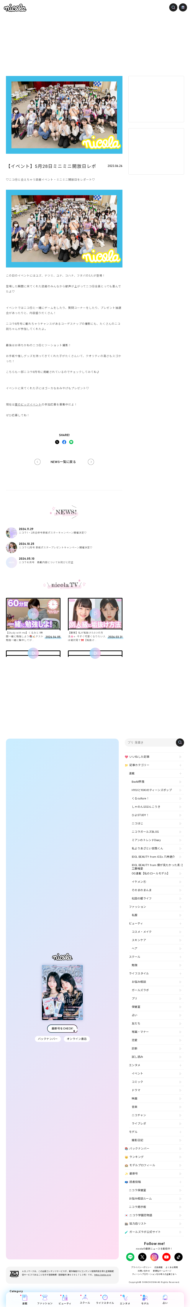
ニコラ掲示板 (137, 1207)
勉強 (134, 965)
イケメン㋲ (139, 881)
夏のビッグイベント (28, 404)
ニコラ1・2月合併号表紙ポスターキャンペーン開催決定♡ (64, 531)
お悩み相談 (139, 982)
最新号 (131, 1174)
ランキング (134, 1157)
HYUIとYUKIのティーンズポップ (152, 790)
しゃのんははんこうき (146, 806)
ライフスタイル (105, 1299)
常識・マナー (140, 1032)
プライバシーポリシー (139, 1267)
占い (165, 1299)
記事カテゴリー (137, 765)
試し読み (137, 1057)
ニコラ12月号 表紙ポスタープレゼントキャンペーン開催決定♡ (64, 545)
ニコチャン (139, 1115)
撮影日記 (137, 1140)
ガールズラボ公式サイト (143, 1232)
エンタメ (125, 1300)
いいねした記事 (137, 757)
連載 (24, 1300)
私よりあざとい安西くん (147, 848)
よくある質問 (174, 1267)
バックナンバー (48, 1039)
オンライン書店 (77, 1039)
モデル (145, 1300)
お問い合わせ (142, 1270)
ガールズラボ (140, 990)
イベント (137, 1073)
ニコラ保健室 (137, 1190)
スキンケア (139, 940)
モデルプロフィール (140, 1165)
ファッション (45, 1300)
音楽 (134, 1107)
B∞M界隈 (138, 781)
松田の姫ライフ (142, 898)
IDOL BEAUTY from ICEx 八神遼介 (153, 856)
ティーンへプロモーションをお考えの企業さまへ (154, 1274)
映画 (134, 1098)
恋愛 (134, 1040)
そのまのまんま (142, 890)
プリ (134, 998)
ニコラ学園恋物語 (138, 1215)
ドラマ (136, 1090)
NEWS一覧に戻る (63, 462)
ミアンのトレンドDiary (146, 840)
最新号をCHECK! (62, 1028)
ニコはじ (137, 823)
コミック (137, 1082)
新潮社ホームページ (163, 1270)
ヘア (134, 948)
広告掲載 (159, 1267)
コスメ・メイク (142, 932)
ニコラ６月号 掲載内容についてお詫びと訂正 (64, 560)
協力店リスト (136, 1224)
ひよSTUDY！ (140, 815)
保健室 (136, 1007)
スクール (85, 1299)
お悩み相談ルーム (140, 1198)
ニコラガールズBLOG (145, 831)
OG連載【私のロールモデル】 (151, 873)
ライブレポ (139, 1123)
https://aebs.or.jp (102, 1274)
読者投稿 (133, 1182)
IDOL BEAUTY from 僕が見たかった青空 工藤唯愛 (157, 866)
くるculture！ (140, 798)
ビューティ (65, 1300)
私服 (134, 915)
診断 (134, 1048)
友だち (136, 1023)
